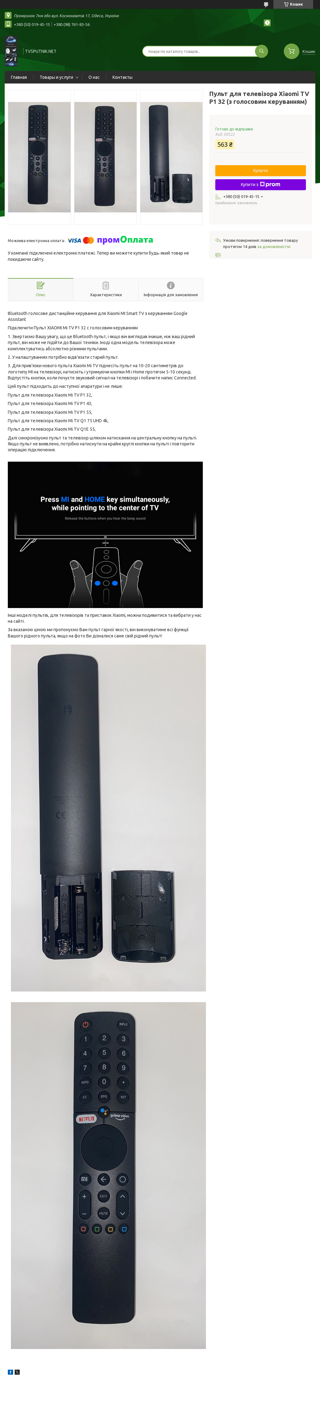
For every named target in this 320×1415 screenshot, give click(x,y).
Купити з (260, 184)
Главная (19, 77)
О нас (94, 77)
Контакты (122, 77)
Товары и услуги (56, 77)
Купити (260, 170)
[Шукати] (261, 51)
